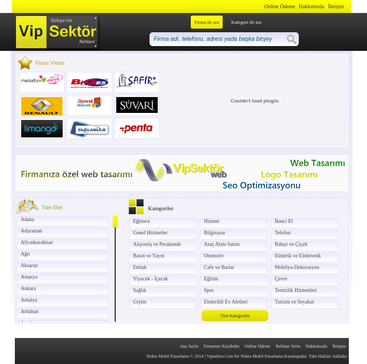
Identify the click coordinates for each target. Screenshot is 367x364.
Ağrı (25, 254)
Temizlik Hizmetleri (296, 290)
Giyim (140, 302)
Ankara (28, 288)
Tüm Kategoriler (235, 315)
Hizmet (211, 221)
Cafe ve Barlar (219, 267)
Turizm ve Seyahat (294, 302)
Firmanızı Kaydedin (221, 346)
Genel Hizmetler (150, 232)
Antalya (29, 300)
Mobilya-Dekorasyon (297, 267)
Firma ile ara (206, 22)
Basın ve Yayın (148, 256)
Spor (209, 290)
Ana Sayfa (189, 346)
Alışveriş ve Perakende (157, 244)
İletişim (336, 6)
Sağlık (140, 290)
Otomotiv (214, 256)
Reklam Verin (288, 346)
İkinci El (284, 221)
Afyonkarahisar (37, 242)
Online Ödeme (280, 6)
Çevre (281, 279)
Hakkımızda (311, 6)
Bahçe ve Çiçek (291, 244)
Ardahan (30, 311)
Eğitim (211, 279)
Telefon (283, 232)
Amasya (29, 277)
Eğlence (141, 221)
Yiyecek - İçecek (150, 279)
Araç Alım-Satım (222, 244)
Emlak (140, 267)
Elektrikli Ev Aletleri (226, 302)
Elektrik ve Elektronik (298, 256)
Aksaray (29, 265)
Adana (28, 219)
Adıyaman (31, 231)
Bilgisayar (215, 232)
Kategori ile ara (246, 22)
